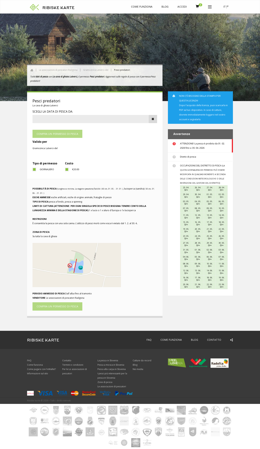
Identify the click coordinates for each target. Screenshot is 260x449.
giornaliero (47, 169)
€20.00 (75, 169)
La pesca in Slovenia (108, 360)
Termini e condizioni (72, 364)
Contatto (214, 339)
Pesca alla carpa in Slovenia (112, 369)
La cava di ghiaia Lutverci (45, 105)
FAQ (148, 339)
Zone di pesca (105, 382)
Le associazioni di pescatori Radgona (58, 69)
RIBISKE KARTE (58, 8)
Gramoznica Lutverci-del (95, 69)
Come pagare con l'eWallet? (41, 369)
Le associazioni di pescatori (112, 386)
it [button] (225, 6)
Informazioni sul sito (37, 373)
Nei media (138, 369)
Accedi (182, 6)
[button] (209, 6)
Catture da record (142, 360)
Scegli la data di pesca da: (52, 112)
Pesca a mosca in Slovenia (111, 364)
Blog (164, 6)
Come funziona (142, 6)
